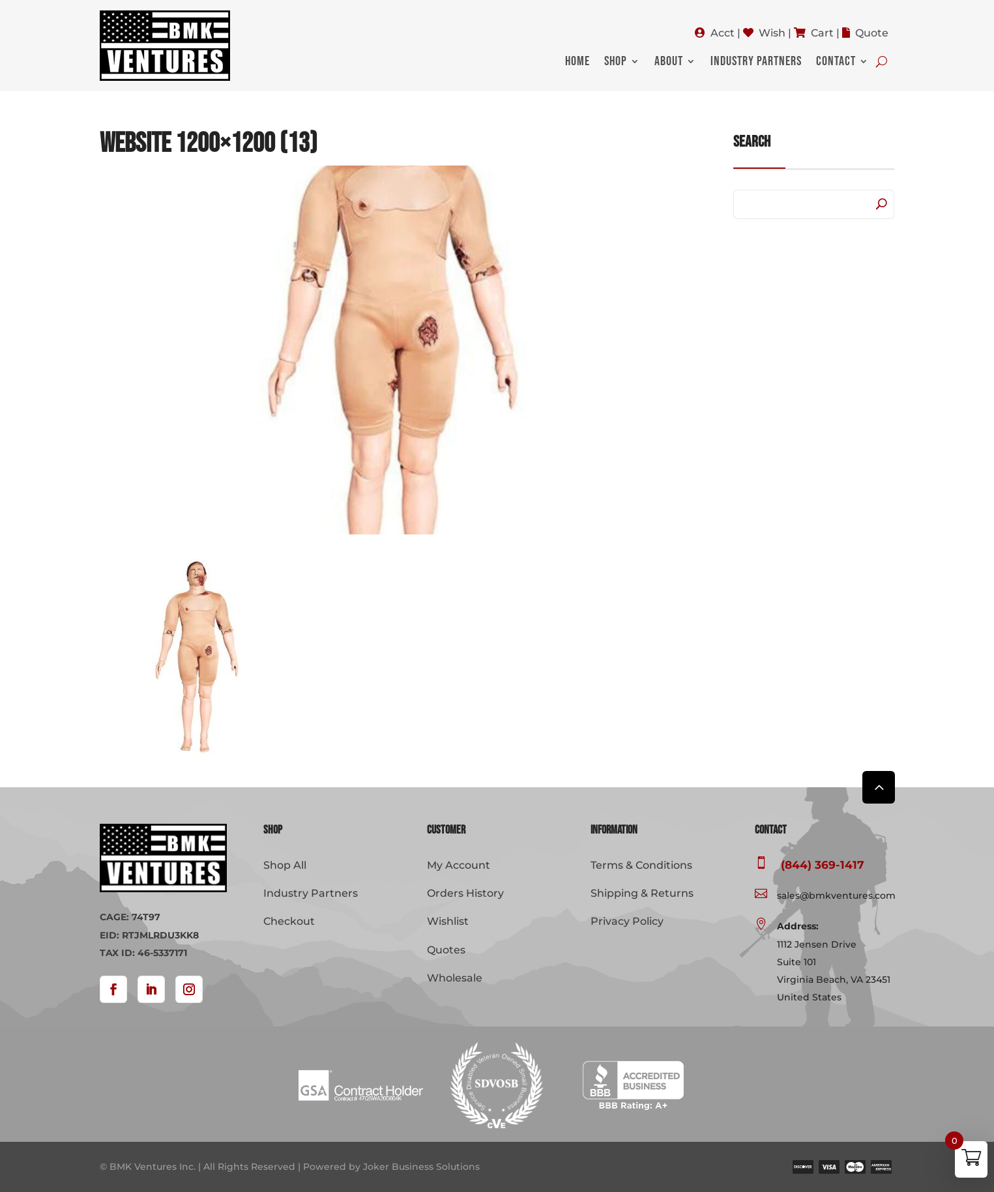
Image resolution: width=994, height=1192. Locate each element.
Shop (615, 63)
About (668, 63)
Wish (772, 33)
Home (577, 63)
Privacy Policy (627, 921)
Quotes (446, 950)
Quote (871, 33)
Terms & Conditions (641, 865)
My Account (458, 865)
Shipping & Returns (642, 893)
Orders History (465, 893)
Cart (822, 33)
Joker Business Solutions (421, 1166)
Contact (836, 63)
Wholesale (454, 978)
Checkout (289, 921)
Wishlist (448, 921)
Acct (722, 33)
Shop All (284, 865)
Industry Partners (756, 63)
